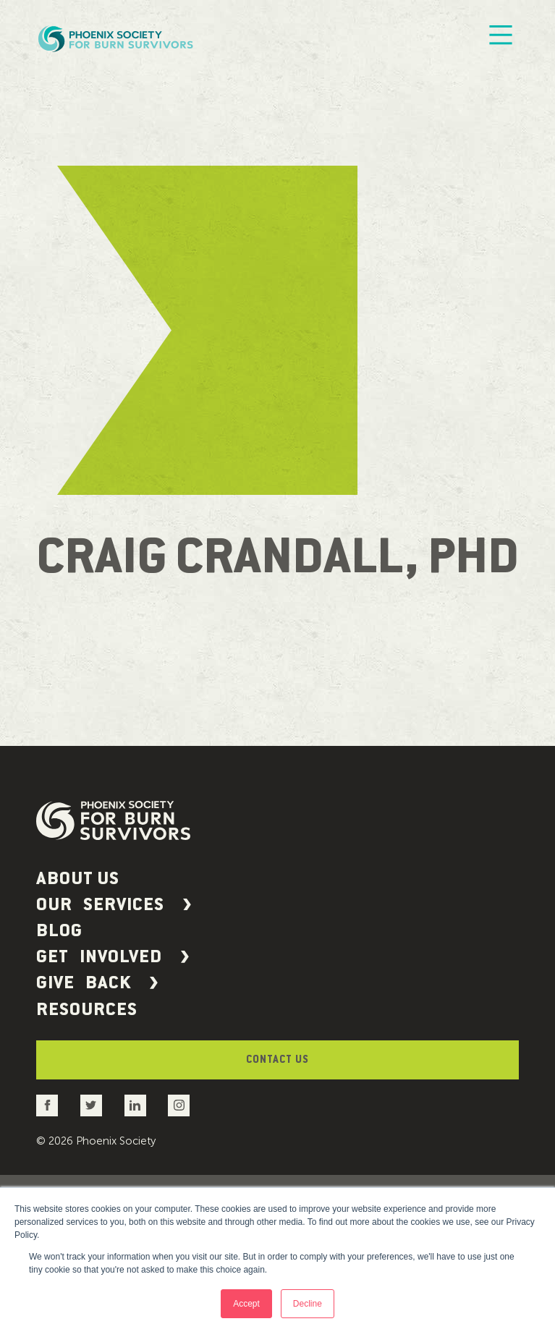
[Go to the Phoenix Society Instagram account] (178, 1173)
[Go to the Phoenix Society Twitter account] (91, 1173)
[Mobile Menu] (501, 38)
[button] (277, 919)
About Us (83, 883)
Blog (62, 955)
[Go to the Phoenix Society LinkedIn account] (135, 1173)
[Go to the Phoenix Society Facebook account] (48, 1173)
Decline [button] (307, 1304)
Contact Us (278, 1123)
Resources (92, 1064)
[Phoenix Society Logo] (117, 38)
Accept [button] (246, 1304)
